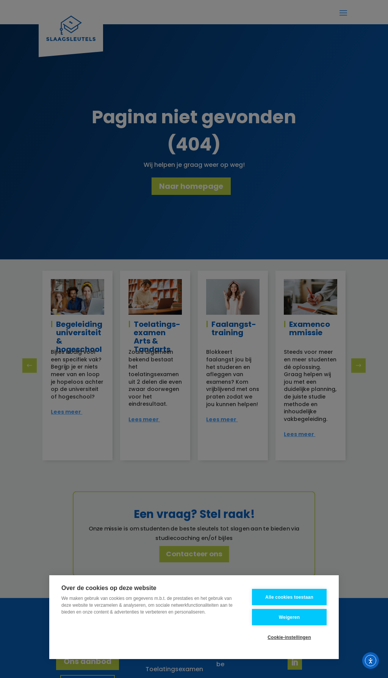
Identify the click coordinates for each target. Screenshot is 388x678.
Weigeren (289, 617)
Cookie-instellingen (289, 637)
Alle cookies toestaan (289, 597)
